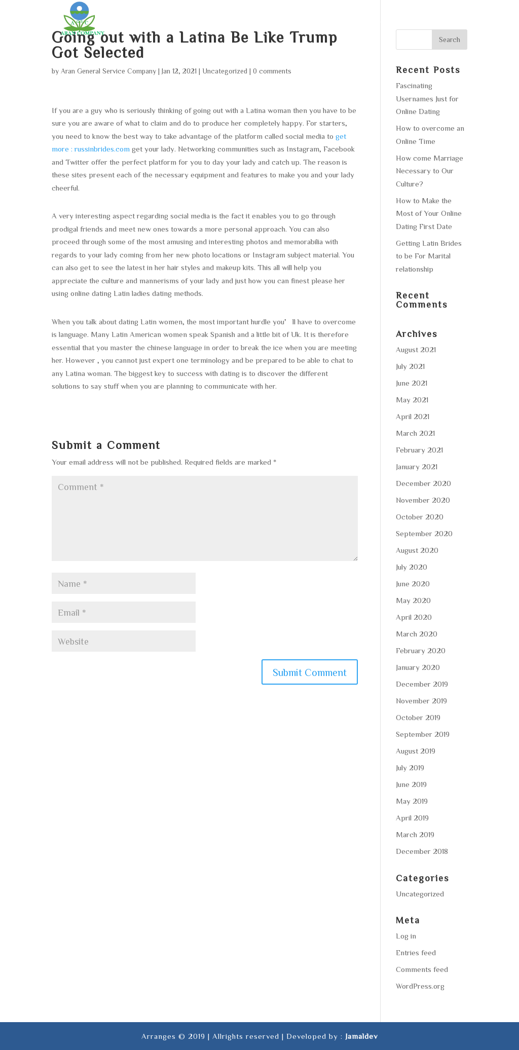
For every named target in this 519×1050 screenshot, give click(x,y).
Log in (406, 936)
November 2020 (423, 500)
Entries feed (416, 952)
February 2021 (419, 450)
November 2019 (421, 700)
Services (246, 20)
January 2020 (418, 667)
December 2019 (422, 684)
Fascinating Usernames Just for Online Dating (427, 98)
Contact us (443, 20)
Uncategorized (224, 70)
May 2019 (412, 801)
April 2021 (412, 416)
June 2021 (411, 383)
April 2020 (414, 617)
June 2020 (413, 583)
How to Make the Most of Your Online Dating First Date (429, 213)
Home (163, 20)
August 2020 (417, 550)
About (201, 20)
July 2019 (410, 767)
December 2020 (423, 483)
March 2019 (415, 834)
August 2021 (416, 349)
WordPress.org (420, 986)
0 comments (272, 70)
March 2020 (416, 634)
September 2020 (424, 533)
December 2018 (422, 851)
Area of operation (317, 20)
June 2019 (411, 784)
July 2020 (411, 567)
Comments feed (422, 969)
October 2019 (418, 717)
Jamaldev (361, 1036)
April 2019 (412, 817)
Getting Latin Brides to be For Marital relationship (429, 256)
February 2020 (421, 650)
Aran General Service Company (108, 70)
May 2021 (412, 399)
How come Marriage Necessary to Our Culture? (429, 171)
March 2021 (415, 433)
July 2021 (410, 366)
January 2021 (416, 466)
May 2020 (413, 600)
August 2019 (415, 751)
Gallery (387, 20)
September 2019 (423, 734)
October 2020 (419, 516)
